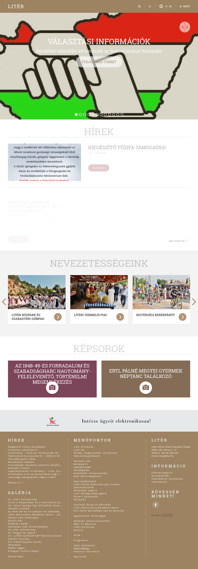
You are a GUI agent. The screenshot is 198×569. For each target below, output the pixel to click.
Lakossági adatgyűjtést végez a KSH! (32, 477)
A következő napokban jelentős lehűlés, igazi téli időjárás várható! (35, 465)
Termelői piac (82, 461)
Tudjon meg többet (99, 62)
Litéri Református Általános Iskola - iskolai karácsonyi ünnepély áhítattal (35, 514)
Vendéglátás (81, 470)
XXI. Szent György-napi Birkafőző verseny (35, 505)
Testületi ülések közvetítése (92, 521)
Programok (81, 540)
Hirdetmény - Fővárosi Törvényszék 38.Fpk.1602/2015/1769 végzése (35, 453)
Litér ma (79, 450)
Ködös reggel (16, 548)
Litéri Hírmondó (84, 527)
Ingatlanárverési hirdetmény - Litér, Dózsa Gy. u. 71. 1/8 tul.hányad (35, 471)
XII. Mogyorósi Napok (22, 532)
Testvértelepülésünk (87, 456)
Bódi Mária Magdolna (87, 476)
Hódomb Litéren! (19, 468)
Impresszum (159, 482)
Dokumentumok (84, 487)
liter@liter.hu (166, 456)
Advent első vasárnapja (23, 517)
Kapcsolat (80, 556)
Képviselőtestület (85, 481)
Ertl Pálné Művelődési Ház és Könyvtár (99, 510)
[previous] (4, 300)
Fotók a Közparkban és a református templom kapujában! (35, 502)
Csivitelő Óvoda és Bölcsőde (92, 504)
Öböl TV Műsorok (85, 524)
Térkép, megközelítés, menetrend (95, 453)
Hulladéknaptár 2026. (22, 459)
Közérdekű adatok (85, 490)
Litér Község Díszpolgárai (90, 493)
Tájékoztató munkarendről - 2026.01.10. (34, 456)
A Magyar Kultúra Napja (23, 551)
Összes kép (16, 556)
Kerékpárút (81, 464)
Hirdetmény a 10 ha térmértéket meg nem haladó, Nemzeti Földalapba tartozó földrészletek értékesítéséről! (35, 474)
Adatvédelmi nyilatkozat (167, 478)
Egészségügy (82, 548)
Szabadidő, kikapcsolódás (91, 473)
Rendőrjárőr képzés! (21, 462)
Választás (80, 499)
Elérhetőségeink (162, 472)
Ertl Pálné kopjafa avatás (24, 542)
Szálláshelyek (82, 467)
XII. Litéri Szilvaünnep (22, 499)
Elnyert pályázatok (86, 496)
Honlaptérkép (160, 475)
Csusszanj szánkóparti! (23, 450)
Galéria (78, 530)
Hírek (77, 535)
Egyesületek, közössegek (90, 516)
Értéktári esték (18, 523)
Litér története (83, 447)
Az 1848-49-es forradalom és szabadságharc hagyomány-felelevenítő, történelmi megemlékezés (35, 511)
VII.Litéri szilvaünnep (22, 529)
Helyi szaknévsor (84, 545)
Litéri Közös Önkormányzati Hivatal (97, 484)
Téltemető (14, 545)
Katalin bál (15, 520)
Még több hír (177, 241)
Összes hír (15, 482)
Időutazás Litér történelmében (28, 526)
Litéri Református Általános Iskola (96, 507)
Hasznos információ (87, 551)
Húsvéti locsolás (18, 508)
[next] (194, 300)
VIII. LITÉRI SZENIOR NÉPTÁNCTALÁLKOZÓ (35, 535)
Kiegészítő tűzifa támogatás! (27, 447)
